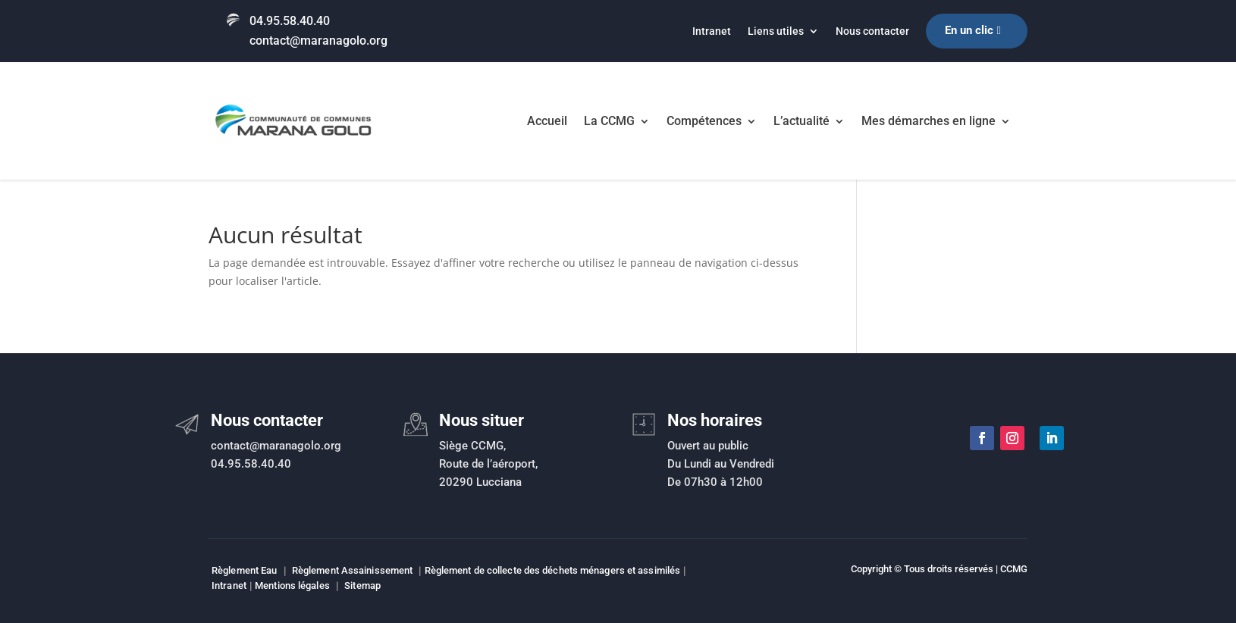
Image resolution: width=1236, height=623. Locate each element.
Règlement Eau (244, 570)
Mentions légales (292, 585)
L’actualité (801, 121)
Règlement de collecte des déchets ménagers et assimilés (553, 570)
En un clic (969, 30)
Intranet (711, 31)
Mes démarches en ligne (928, 121)
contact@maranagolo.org (318, 40)
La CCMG (609, 121)
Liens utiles (776, 31)
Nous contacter (872, 31)
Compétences (704, 121)
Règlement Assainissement (352, 570)
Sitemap (362, 585)
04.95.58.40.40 (289, 21)
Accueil (547, 121)
